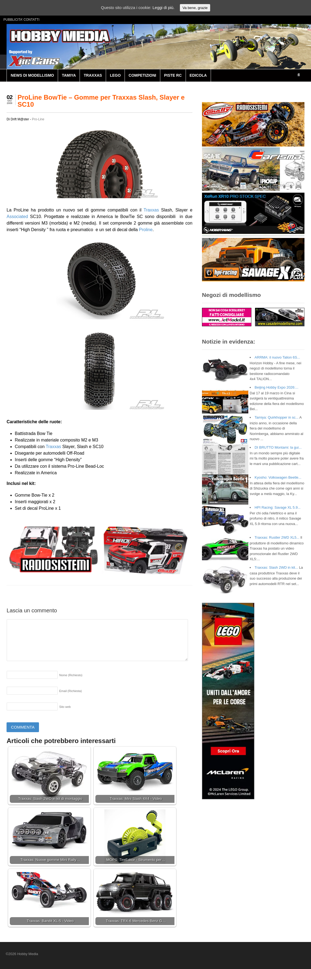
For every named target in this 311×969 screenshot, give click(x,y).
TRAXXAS (93, 75)
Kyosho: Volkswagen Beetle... (278, 477)
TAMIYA (69, 75)
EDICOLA (198, 75)
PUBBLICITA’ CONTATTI (22, 20)
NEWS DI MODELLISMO (32, 75)
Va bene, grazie (194, 8)
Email (70, 691)
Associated (17, 216)
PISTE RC (173, 75)
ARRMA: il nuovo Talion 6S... (277, 357)
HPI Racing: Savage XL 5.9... (278, 507)
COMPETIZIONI (142, 75)
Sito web (65, 706)
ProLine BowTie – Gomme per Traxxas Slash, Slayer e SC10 (101, 101)
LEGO (115, 75)
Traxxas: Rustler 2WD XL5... (277, 537)
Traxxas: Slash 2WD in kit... (276, 567)
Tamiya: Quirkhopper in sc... (276, 417)
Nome (70, 675)
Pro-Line (38, 119)
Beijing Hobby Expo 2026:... (276, 387)
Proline (146, 229)
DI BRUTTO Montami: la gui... (278, 447)
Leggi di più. (163, 7)
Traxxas (151, 210)
